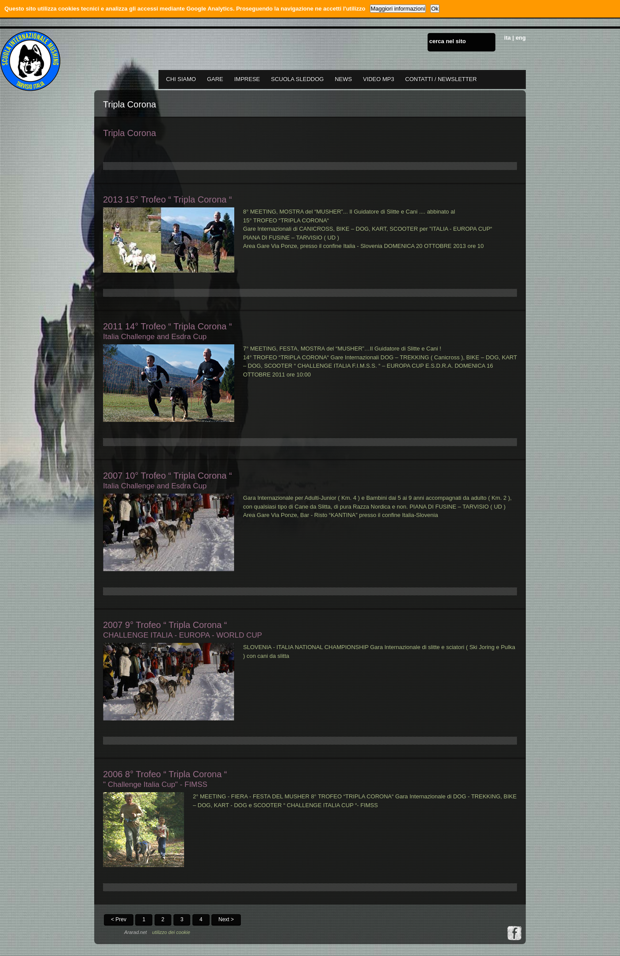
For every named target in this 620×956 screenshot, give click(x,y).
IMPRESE (247, 79)
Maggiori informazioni (398, 8)
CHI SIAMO (181, 79)
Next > (226, 919)
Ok (435, 8)
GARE (215, 79)
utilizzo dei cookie (171, 932)
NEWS (343, 79)
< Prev (118, 919)
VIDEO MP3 (378, 79)
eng (521, 37)
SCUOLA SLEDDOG (297, 79)
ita (507, 37)
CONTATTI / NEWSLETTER (441, 79)
